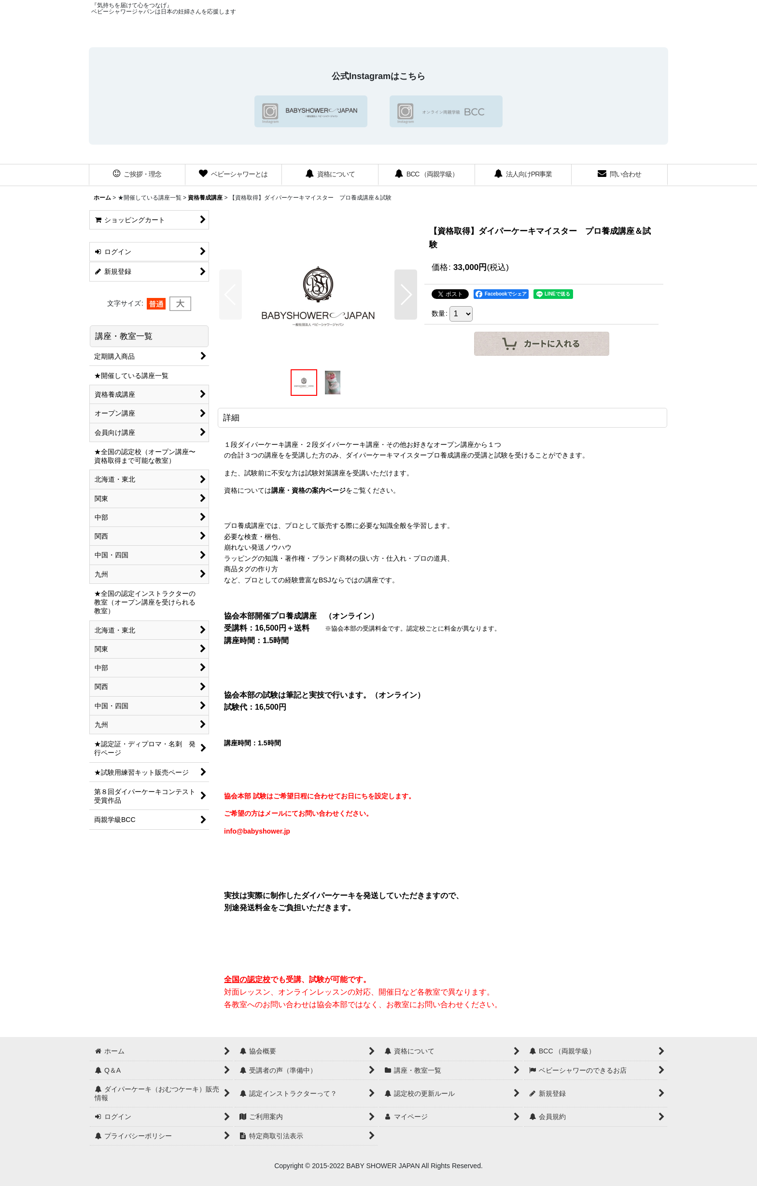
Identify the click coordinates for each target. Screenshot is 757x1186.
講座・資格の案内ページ (308, 490)
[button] (230, 295)
